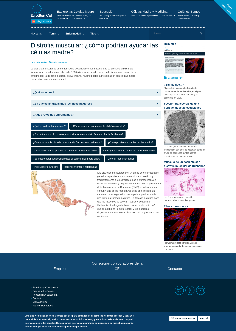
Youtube (200, 290)
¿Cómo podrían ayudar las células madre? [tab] (130, 142)
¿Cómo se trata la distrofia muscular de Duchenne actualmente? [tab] (67, 142)
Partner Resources (43, 305)
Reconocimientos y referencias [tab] (80, 167)
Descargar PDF (175, 78)
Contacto (175, 269)
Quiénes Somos (189, 11)
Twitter (179, 290)
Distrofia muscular (58, 62)
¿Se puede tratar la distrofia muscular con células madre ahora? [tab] (67, 158)
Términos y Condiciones (46, 287)
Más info (204, 318)
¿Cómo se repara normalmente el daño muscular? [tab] (99, 126)
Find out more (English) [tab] (45, 167)
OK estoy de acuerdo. (183, 318)
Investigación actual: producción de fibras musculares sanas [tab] (65, 150)
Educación (106, 11)
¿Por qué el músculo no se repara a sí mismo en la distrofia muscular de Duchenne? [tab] (78, 134)
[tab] (96, 92)
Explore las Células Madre (75, 11)
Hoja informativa (39, 62)
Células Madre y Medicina (149, 11)
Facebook (190, 290)
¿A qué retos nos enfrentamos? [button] (96, 114)
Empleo (59, 269)
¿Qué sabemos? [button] (96, 92)
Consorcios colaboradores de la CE (117, 266)
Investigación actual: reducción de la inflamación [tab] (129, 150)
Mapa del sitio (40, 302)
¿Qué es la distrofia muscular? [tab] (49, 126)
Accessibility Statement (45, 294)
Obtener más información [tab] (121, 158)
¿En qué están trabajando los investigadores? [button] (96, 103)
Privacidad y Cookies (44, 291)
